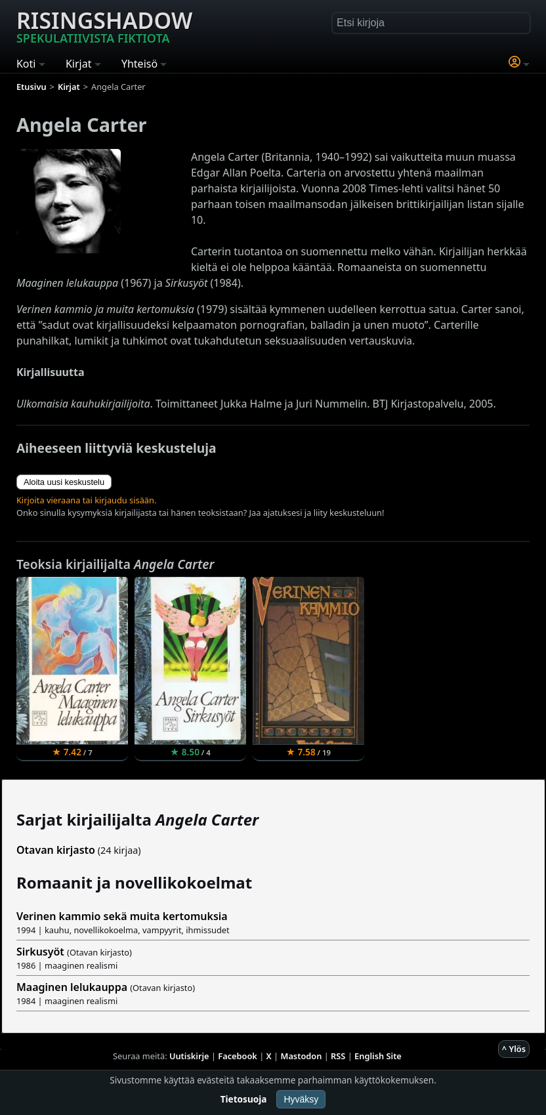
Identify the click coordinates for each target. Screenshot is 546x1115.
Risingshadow (104, 25)
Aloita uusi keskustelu (64, 482)
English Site (378, 1056)
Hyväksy (301, 1099)
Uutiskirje (189, 1056)
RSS (338, 1056)
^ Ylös (514, 1049)
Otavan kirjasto (55, 850)
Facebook (237, 1056)
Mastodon (301, 1056)
